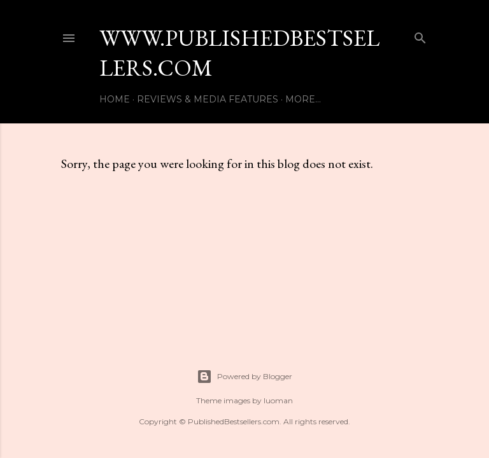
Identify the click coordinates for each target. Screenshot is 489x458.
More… (303, 99)
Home (114, 99)
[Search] (420, 35)
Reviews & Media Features (207, 99)
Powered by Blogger (244, 376)
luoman (278, 400)
